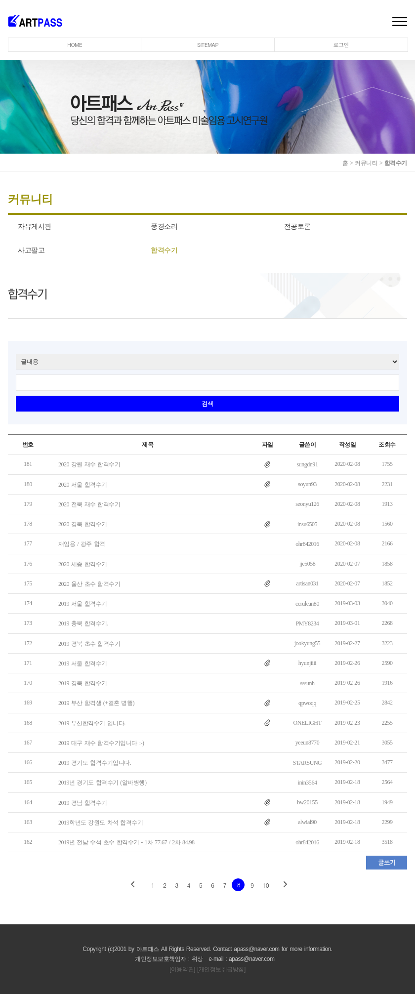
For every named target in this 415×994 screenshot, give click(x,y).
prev (133, 885)
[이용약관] (182, 969)
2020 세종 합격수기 (82, 564)
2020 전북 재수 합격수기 (89, 504)
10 (265, 885)
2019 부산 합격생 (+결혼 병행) (96, 703)
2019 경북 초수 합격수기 (89, 643)
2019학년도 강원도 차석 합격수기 (100, 822)
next (284, 885)
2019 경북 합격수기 (82, 683)
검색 (207, 403)
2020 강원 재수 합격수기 (89, 464)
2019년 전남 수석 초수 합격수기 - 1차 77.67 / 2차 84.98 (126, 842)
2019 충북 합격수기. (83, 624)
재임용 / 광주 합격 (81, 544)
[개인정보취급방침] (221, 969)
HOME (74, 44)
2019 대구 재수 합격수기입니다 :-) (101, 743)
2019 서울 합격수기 (82, 603)
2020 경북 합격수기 (82, 524)
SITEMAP (207, 44)
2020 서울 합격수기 (82, 484)
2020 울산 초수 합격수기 (89, 583)
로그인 (341, 44)
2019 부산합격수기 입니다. (91, 723)
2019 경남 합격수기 (82, 802)
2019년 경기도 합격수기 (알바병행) (102, 783)
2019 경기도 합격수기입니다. (94, 762)
